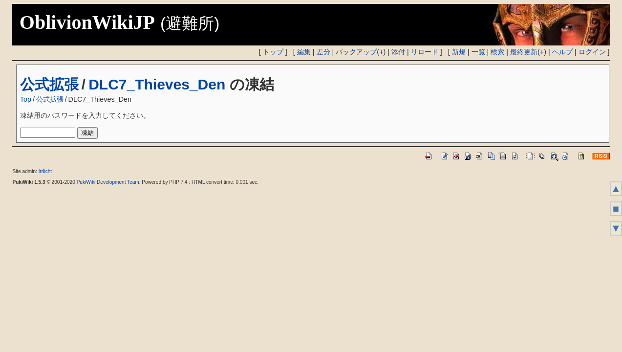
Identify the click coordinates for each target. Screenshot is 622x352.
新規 (459, 52)
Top (25, 99)
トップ (273, 52)
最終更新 (523, 52)
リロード (424, 52)
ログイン (592, 52)
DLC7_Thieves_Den (156, 84)
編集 (304, 52)
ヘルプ (562, 52)
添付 (398, 52)
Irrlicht (45, 171)
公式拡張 (49, 84)
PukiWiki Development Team (108, 182)
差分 (323, 52)
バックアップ (356, 52)
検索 (497, 52)
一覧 (478, 52)
